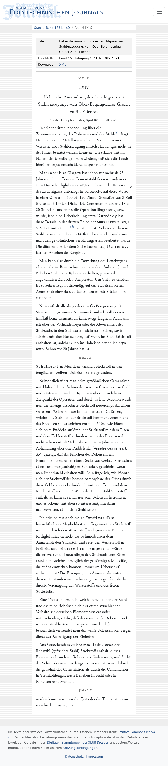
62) (72, 226)
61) (118, 132)
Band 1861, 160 (58, 27)
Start (37, 27)
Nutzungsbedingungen (80, 747)
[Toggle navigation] (159, 11)
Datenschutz (74, 756)
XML (62, 64)
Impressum (94, 756)
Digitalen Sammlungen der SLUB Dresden (78, 742)
